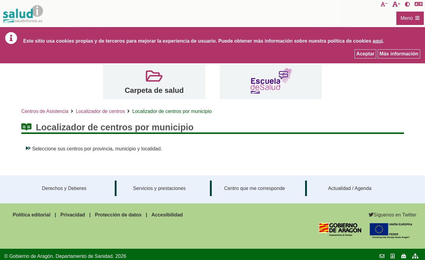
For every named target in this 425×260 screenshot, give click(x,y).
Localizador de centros (100, 111)
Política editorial (32, 214)
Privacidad (72, 214)
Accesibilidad (167, 214)
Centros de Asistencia (45, 111)
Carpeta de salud (154, 90)
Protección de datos (118, 214)
